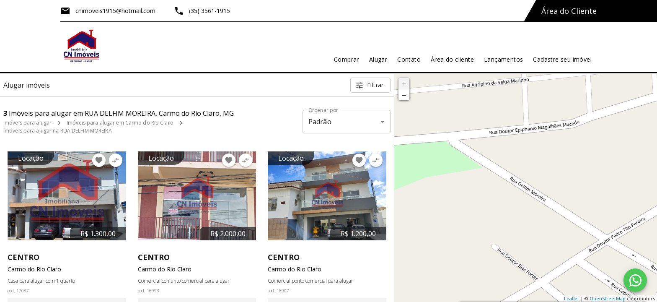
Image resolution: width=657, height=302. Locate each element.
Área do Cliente (569, 11)
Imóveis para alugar (27, 122)
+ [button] (404, 83)
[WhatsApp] (635, 280)
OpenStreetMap (608, 298)
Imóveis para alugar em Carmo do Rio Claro (120, 122)
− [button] (404, 95)
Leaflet (571, 298)
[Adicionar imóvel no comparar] (115, 160)
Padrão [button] (319, 121)
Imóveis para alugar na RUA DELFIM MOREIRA (57, 130)
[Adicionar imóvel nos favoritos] (99, 160)
